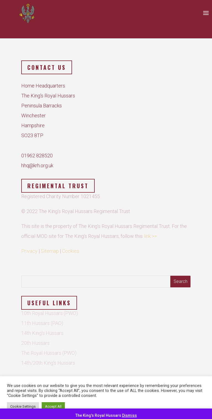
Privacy (29, 247)
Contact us (46, 67)
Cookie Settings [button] (23, 406)
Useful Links (49, 303)
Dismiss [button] (129, 415)
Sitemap (50, 247)
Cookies (70, 247)
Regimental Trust (58, 186)
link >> (150, 232)
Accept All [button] (53, 406)
